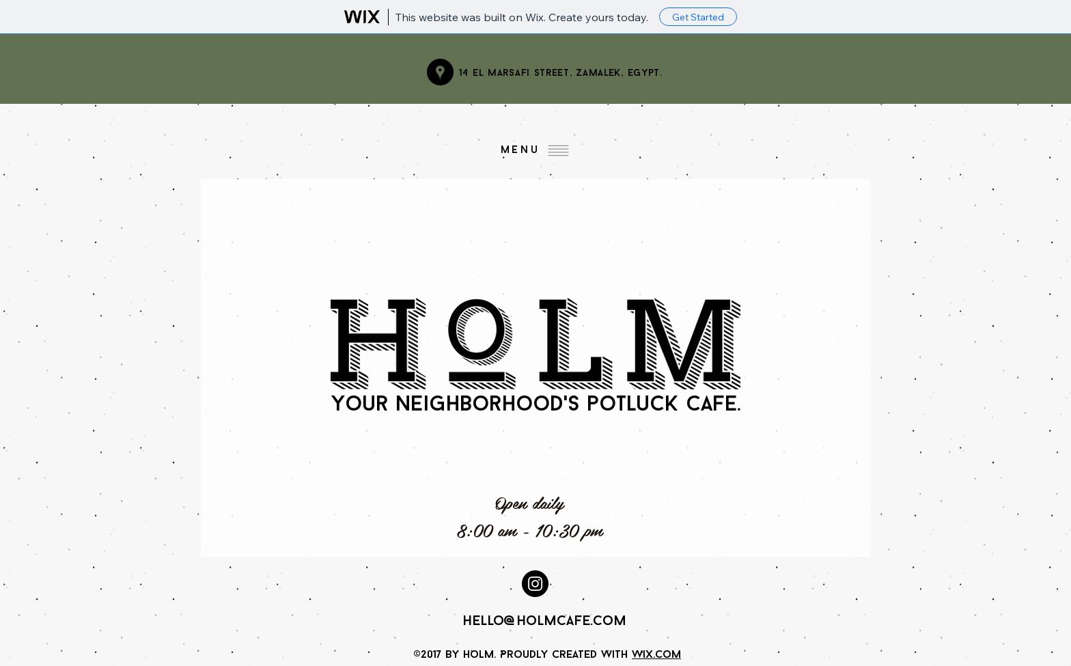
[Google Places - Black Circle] (440, 72)
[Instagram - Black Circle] (535, 583)
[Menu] (535, 150)
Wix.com (656, 655)
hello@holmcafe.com (544, 621)
